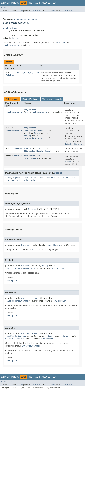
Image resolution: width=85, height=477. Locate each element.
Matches (10, 75)
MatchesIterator (14, 112)
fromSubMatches (32, 156)
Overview (5, 3)
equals (16, 178)
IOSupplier (29, 151)
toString (9, 180)
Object (15, 38)
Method (36, 11)
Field (20, 11)
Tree (35, 3)
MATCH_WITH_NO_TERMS (28, 72)
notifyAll (71, 178)
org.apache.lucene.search (24, 19)
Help (54, 3)
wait (19, 180)
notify (60, 178)
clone (8, 178)
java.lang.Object (10, 28)
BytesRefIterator (33, 138)
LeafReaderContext (34, 130)
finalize (27, 178)
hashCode (50, 178)
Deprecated (44, 3)
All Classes (6, 8)
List (27, 112)
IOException (57, 268)
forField (28, 148)
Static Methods (30, 99)
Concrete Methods (52, 99)
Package (15, 3)
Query (37, 133)
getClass (38, 178)
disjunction (30, 109)
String (27, 136)
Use (30, 3)
